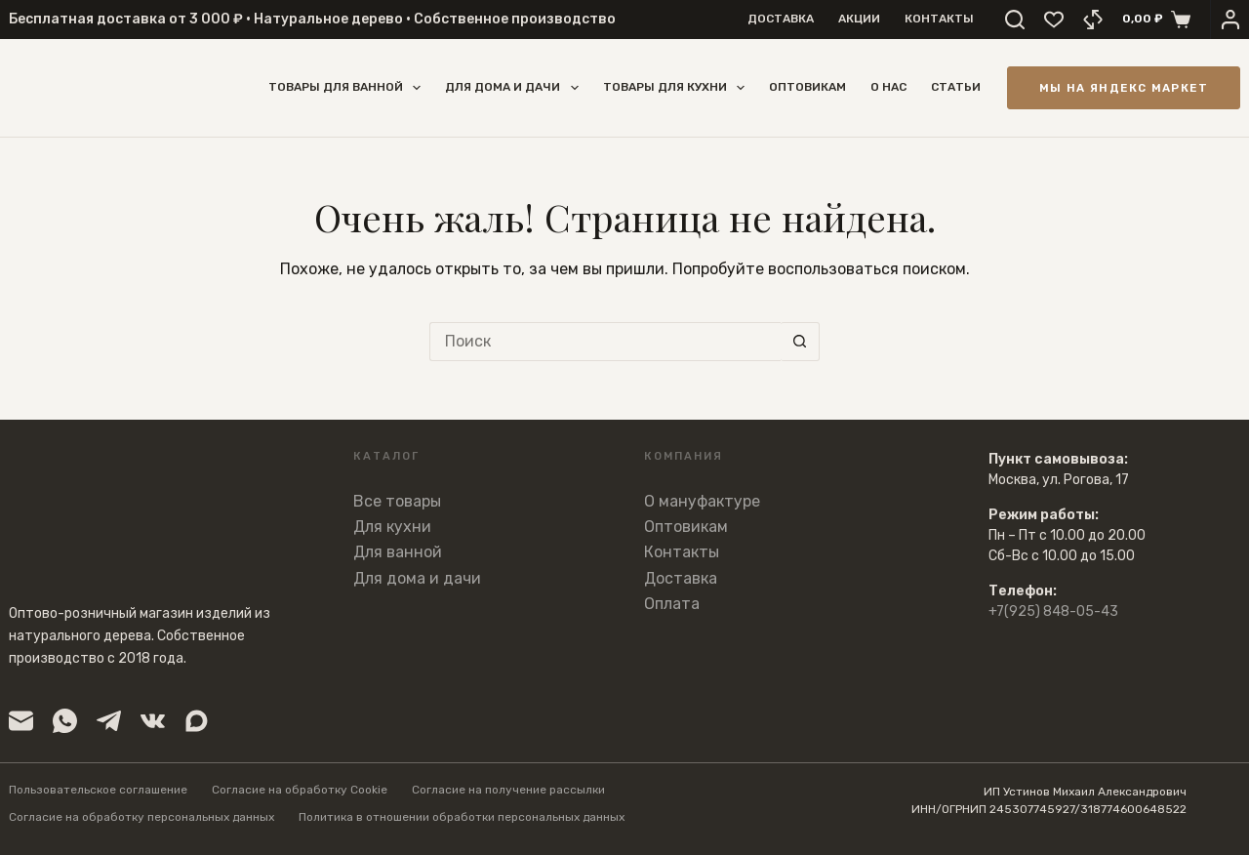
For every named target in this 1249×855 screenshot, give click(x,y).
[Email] (21, 721)
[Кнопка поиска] (800, 341)
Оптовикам (807, 87)
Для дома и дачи (515, 88)
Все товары (397, 501)
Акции (859, 18)
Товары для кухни (677, 88)
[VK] (153, 721)
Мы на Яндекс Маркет (1123, 88)
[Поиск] (1015, 19)
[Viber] (196, 721)
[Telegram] (109, 721)
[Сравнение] (1093, 19)
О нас (888, 87)
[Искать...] (605, 341)
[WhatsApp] (65, 721)
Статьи (956, 87)
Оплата (672, 603)
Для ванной (397, 552)
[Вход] (1230, 19)
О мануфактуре (702, 501)
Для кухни (392, 526)
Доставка (780, 18)
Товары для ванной (348, 88)
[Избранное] (1054, 19)
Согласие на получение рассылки (508, 789)
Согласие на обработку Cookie (299, 789)
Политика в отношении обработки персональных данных (461, 817)
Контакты (939, 18)
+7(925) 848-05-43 (1053, 611)
